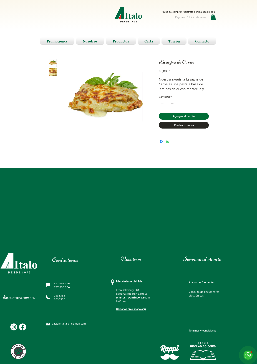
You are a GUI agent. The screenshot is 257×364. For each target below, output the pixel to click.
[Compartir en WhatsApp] (168, 141)
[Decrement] (161, 103)
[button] (213, 17)
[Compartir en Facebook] (161, 141)
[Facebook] (22, 326)
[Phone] (48, 297)
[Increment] (172, 103)
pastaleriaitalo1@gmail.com (69, 323)
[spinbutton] (167, 103)
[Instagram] (13, 326)
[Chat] (48, 285)
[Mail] (48, 324)
